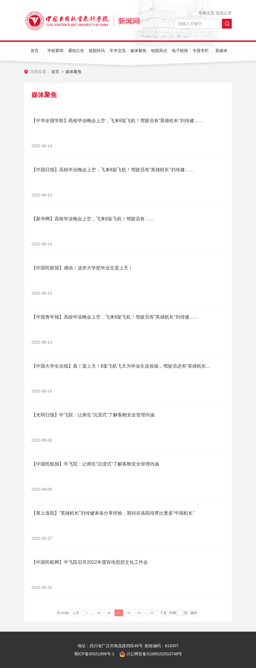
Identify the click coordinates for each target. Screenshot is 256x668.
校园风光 (159, 50)
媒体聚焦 (138, 50)
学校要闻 (55, 50)
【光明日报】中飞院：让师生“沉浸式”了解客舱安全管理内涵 (93, 414)
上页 (75, 616)
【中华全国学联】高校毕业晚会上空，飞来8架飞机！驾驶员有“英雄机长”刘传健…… (117, 120)
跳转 (193, 616)
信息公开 (224, 13)
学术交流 (118, 50)
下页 (163, 616)
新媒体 (221, 50)
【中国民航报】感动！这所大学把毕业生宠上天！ (82, 267)
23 (139, 616)
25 (151, 616)
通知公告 (76, 50)
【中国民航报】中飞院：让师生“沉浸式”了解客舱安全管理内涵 (95, 464)
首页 (35, 50)
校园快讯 (97, 50)
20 (108, 616)
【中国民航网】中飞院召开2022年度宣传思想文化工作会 (89, 562)
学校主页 (206, 13)
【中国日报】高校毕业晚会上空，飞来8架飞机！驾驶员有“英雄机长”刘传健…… (112, 169)
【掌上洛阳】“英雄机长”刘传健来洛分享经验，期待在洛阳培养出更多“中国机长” (112, 513)
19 (98, 616)
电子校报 (180, 50)
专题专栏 (201, 50)
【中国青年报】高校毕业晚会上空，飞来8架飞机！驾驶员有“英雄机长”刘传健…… (115, 317)
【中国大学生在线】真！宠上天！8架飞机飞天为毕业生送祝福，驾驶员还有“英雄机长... (120, 366)
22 (129, 616)
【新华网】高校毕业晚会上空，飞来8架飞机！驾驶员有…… (92, 218)
